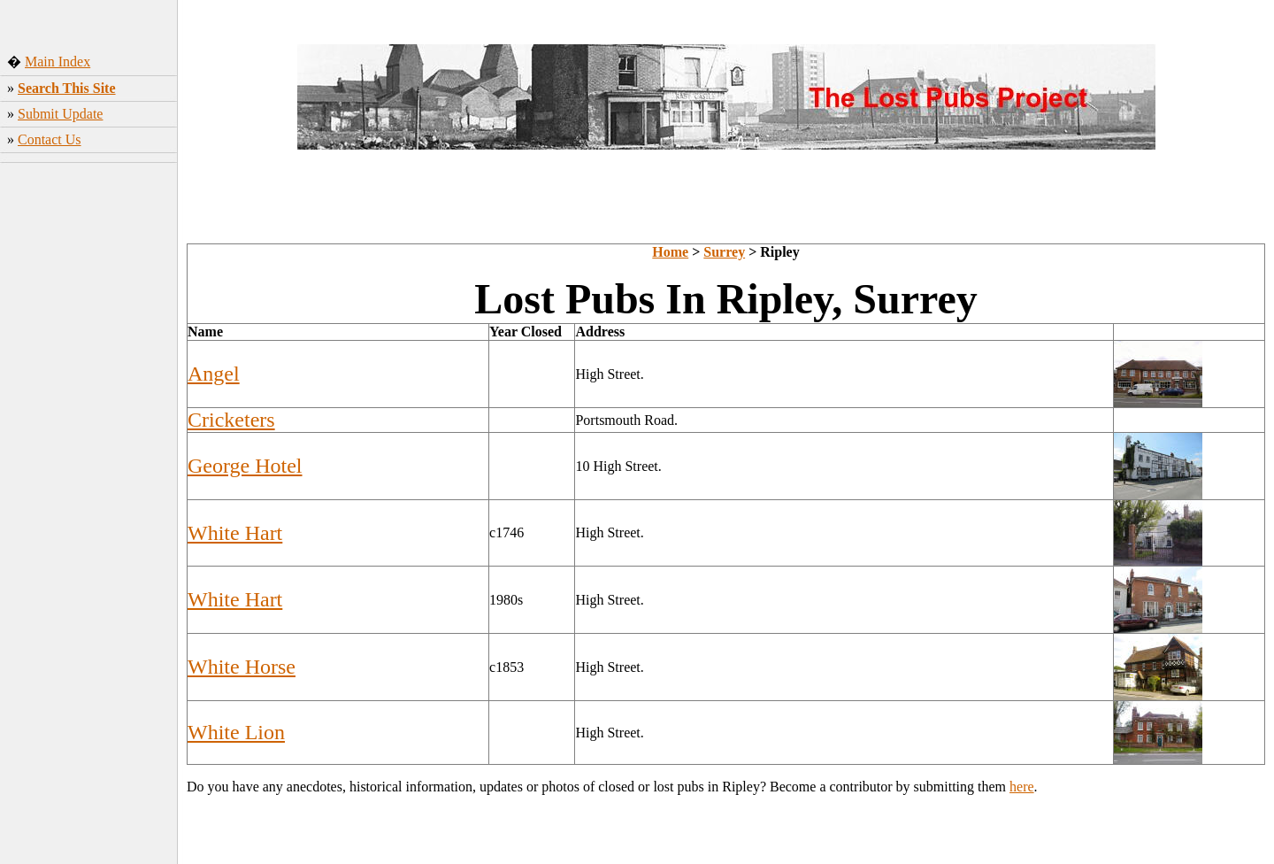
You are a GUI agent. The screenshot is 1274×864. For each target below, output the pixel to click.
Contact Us (49, 139)
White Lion (236, 732)
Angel (214, 373)
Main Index (57, 61)
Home (670, 251)
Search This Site (67, 88)
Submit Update (60, 113)
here (1021, 786)
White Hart (235, 532)
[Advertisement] (89, 447)
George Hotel (245, 465)
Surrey (724, 251)
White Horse (241, 666)
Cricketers (231, 419)
